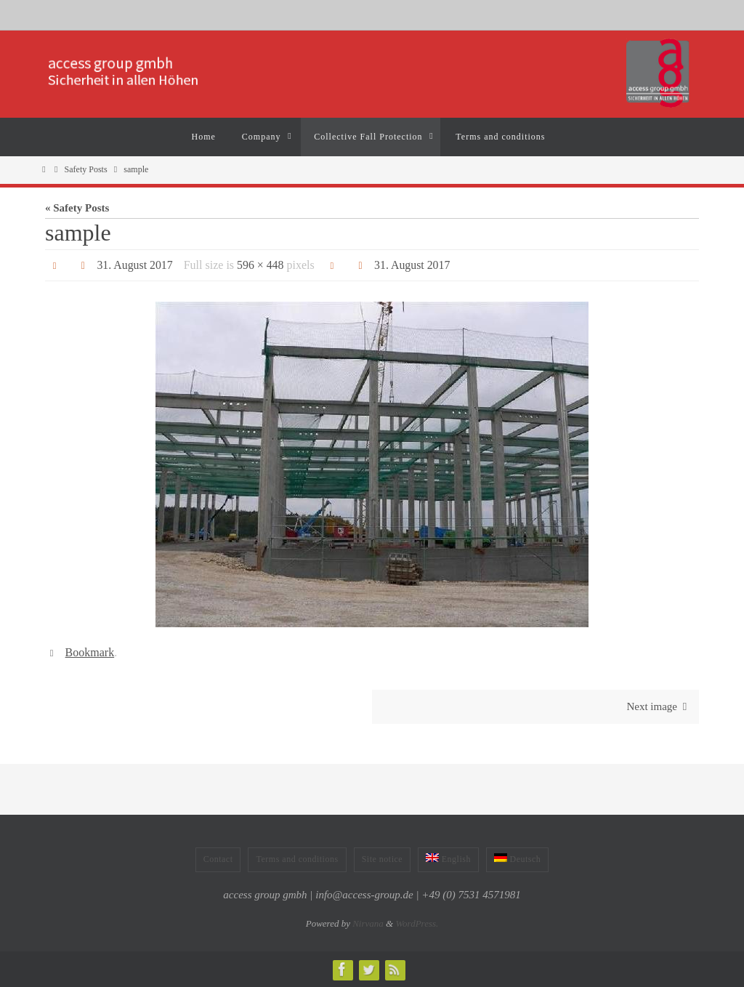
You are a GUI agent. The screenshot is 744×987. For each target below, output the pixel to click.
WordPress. (416, 923)
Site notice (382, 859)
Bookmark (90, 652)
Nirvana (368, 923)
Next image (659, 706)
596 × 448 (261, 265)
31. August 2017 (135, 265)
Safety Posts (86, 169)
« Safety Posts (77, 208)
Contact (218, 859)
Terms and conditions (297, 859)
